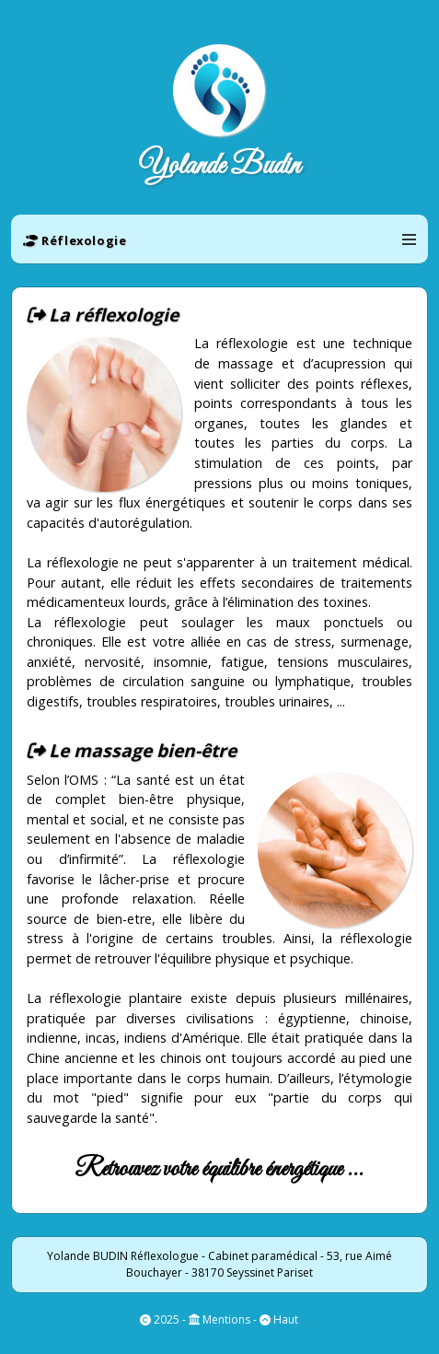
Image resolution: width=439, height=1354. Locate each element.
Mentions (225, 1319)
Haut (284, 1319)
